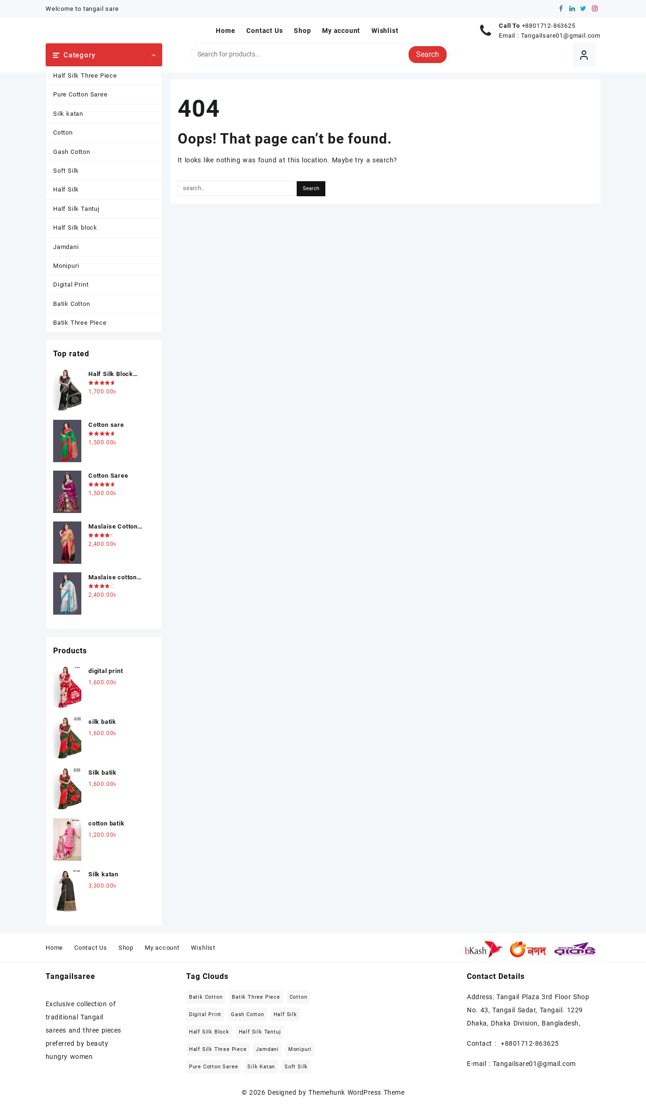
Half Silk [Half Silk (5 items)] (285, 1014)
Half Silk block (75, 227)
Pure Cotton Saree (80, 94)
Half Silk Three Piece (85, 75)
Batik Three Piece (80, 322)
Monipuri (66, 265)
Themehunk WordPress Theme (356, 1092)
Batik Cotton (71, 303)
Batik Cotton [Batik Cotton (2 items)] (206, 997)
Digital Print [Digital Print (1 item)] (205, 1014)
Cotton (63, 132)
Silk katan (68, 113)
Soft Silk (66, 170)
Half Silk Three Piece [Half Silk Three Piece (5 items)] (218, 1049)
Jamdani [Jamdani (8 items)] (267, 1049)
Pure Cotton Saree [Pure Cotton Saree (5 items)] (213, 1067)
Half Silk (66, 189)
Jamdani (66, 246)
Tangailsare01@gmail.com (560, 35)
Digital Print (70, 284)
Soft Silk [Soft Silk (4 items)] (296, 1067)
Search (427, 54)
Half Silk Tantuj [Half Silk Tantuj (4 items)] (260, 1032)
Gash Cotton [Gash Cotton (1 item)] (247, 1014)
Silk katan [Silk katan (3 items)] (261, 1067)
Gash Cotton (71, 151)
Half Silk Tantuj (76, 208)
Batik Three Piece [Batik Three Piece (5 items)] (256, 997)
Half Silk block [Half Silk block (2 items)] (209, 1032)
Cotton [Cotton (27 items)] (298, 997)
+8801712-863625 (548, 25)
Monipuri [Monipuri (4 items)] (300, 1049)
